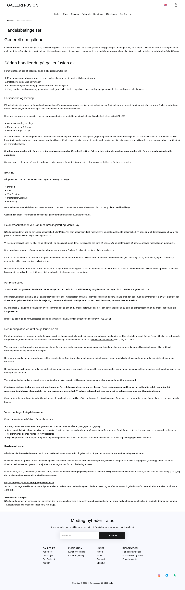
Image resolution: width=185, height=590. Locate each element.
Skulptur (75, 14)
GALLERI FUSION (22, 5)
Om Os (123, 14)
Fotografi (86, 14)
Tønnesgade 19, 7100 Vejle (101, 583)
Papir (65, 14)
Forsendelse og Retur (133, 555)
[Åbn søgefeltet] (131, 14)
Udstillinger (111, 14)
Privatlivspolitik (130, 559)
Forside (10, 20)
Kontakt (46, 563)
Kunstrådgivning (76, 555)
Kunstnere (98, 14)
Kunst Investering (76, 551)
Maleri (57, 14)
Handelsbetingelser (132, 551)
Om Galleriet (49, 559)
